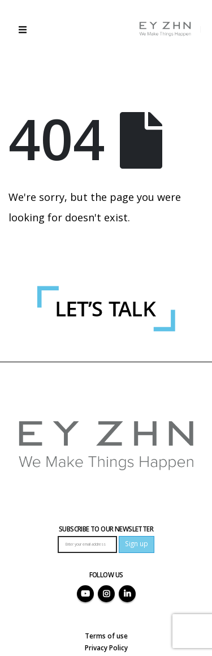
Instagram (106, 593)
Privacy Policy (106, 647)
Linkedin (127, 593)
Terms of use (106, 635)
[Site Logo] (165, 29)
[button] (22, 29)
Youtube (85, 593)
